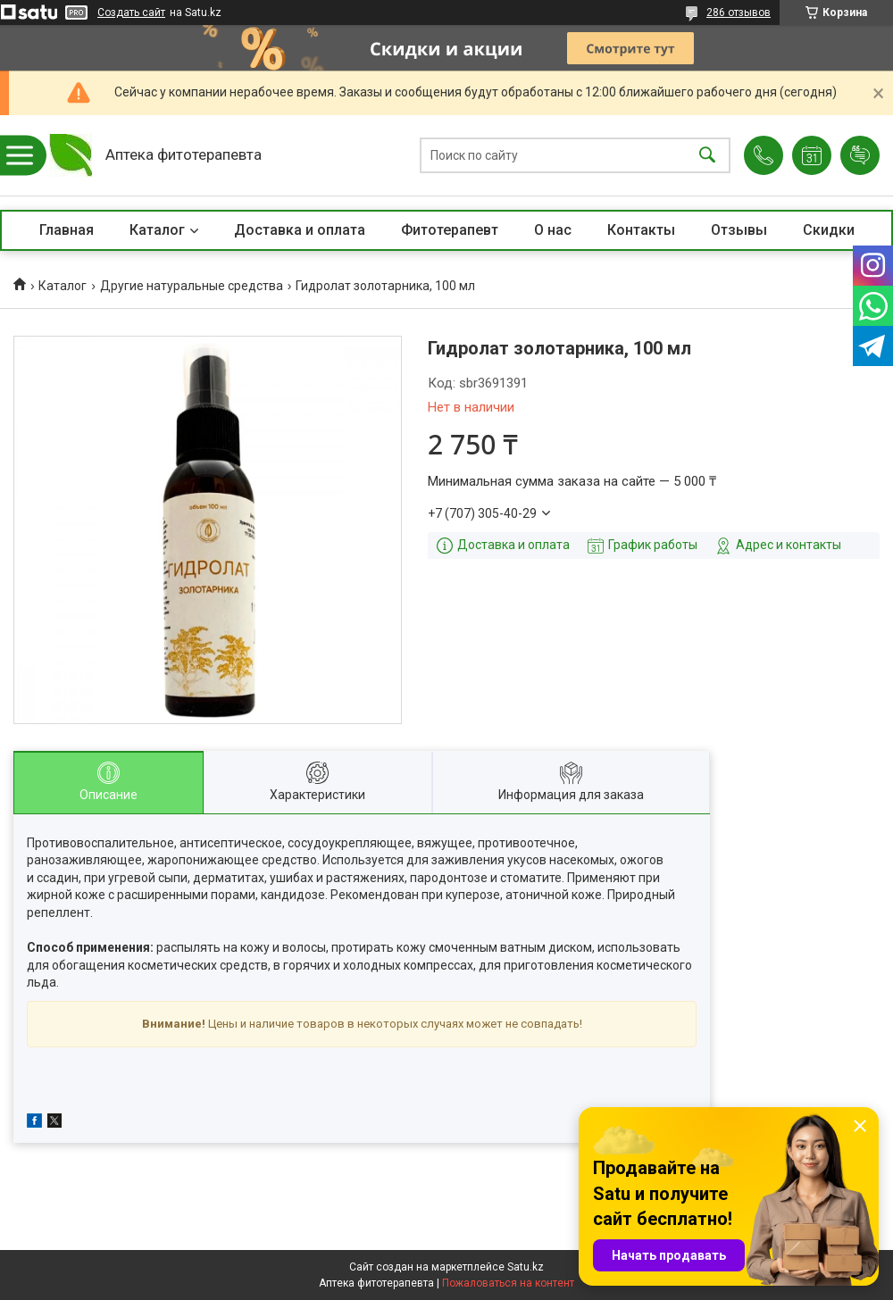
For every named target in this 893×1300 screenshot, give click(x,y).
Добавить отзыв (860, 155)
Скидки (829, 229)
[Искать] (707, 155)
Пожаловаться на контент (508, 1283)
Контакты (641, 229)
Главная (66, 229)
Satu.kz (525, 1267)
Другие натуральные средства (191, 286)
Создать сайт (131, 12)
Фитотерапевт (449, 229)
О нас (553, 229)
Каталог (157, 229)
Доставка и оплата (299, 229)
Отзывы (739, 229)
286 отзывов (738, 12)
